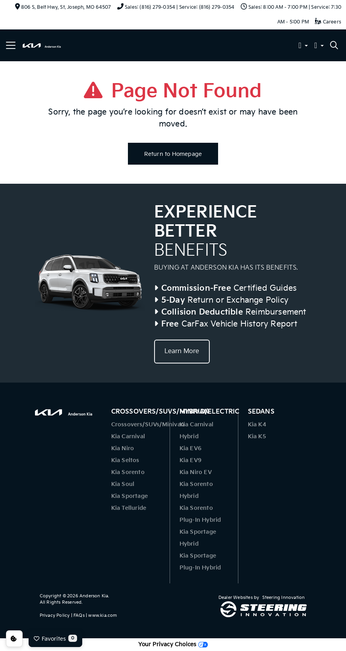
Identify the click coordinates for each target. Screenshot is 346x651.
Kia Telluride (129, 508)
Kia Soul (123, 484)
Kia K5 (257, 436)
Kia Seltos (125, 460)
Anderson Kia (93, 596)
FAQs (79, 615)
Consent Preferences (14, 638)
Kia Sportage (129, 496)
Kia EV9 (190, 460)
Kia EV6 (190, 448)
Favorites (55, 638)
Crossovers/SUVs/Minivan (148, 424)
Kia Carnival (128, 436)
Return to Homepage (173, 154)
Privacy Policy (55, 615)
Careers (328, 22)
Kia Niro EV (196, 472)
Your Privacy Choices (172, 644)
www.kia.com (102, 615)
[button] (303, 46)
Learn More (181, 351)
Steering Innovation (283, 597)
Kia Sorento (128, 472)
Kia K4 (257, 424)
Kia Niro (122, 448)
